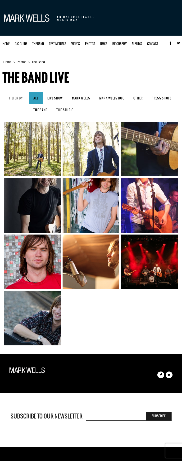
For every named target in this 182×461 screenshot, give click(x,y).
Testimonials (57, 44)
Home (6, 44)
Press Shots (162, 98)
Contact (152, 44)
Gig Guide (21, 44)
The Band (38, 44)
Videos (75, 44)
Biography (119, 44)
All (35, 98)
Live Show (55, 98)
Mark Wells (81, 98)
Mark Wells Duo (111, 98)
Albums (137, 44)
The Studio (64, 110)
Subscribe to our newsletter (46, 416)
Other (138, 98)
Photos (90, 44)
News (103, 44)
